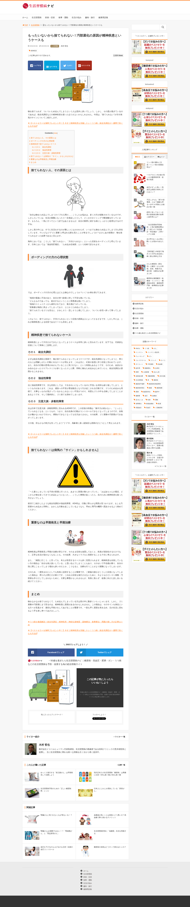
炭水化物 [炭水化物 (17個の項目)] (162, 376)
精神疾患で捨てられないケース (42, 144)
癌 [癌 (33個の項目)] (148, 380)
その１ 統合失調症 (41, 147)
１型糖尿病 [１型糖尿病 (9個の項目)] (158, 407)
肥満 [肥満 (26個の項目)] (137, 392)
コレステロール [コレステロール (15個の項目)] (141, 360)
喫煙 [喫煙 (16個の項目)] (137, 372)
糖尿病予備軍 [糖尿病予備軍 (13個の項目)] (140, 384)
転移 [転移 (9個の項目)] (149, 400)
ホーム (25, 17)
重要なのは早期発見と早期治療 (42, 159)
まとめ (32, 162)
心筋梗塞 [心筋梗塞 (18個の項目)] (146, 372)
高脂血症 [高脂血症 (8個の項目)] (139, 407)
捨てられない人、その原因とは (42, 138)
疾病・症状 (50, 17)
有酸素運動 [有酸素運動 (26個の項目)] (151, 376)
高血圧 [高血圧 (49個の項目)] (148, 407)
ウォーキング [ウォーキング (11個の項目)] (140, 356)
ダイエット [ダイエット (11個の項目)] (139, 364)
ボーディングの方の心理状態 (41, 141)
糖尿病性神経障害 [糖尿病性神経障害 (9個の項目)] (155, 384)
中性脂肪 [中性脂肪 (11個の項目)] (150, 364)
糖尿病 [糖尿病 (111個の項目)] (156, 380)
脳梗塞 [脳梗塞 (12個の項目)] (138, 396)
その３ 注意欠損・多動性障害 (46, 153)
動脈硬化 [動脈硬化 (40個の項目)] (147, 368)
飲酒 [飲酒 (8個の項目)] (159, 403)
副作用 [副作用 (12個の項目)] (138, 368)
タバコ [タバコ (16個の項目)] (163, 360)
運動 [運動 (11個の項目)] (156, 400)
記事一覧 (121, 765)
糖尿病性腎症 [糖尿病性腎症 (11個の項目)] (140, 388)
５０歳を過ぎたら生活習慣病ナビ (148, 333)
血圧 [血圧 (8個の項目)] (146, 396)
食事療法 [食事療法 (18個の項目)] (139, 403)
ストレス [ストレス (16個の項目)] (153, 360)
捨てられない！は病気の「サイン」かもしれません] (51, 156)
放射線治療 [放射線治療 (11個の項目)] (139, 376)
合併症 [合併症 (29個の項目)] (157, 368)
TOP (25, 25)
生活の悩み (76, 17)
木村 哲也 (64, 46)
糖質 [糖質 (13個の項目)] (150, 388)
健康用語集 (103, 17)
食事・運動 (63, 17)
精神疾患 (34, 51)
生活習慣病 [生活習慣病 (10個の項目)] (139, 380)
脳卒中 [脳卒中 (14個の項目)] (157, 392)
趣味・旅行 (90, 17)
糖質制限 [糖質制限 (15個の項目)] (159, 388)
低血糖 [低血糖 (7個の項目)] (160, 364)
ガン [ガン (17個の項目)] (150, 356)
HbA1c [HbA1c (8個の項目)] (138, 348)
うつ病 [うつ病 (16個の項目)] (147, 348)
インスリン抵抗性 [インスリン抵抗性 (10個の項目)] (153, 352)
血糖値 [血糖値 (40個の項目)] (154, 396)
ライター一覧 (120, 737)
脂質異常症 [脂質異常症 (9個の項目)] (146, 392)
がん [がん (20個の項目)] (155, 348)
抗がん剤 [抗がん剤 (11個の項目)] (156, 372)
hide (55, 133)
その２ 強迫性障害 (41, 150)
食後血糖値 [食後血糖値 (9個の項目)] (149, 403)
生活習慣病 (36, 17)
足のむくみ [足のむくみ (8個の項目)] (139, 400)
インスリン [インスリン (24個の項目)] (139, 352)
